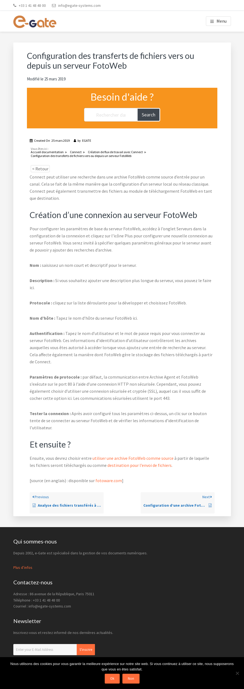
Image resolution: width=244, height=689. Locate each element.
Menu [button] (222, 21)
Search (148, 114)
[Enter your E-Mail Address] (54, 649)
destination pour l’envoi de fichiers (139, 465)
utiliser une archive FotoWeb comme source (133, 458)
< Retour (40, 168)
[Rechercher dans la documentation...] (111, 115)
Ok (112, 678)
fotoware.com (108, 480)
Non (131, 678)
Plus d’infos (22, 567)
